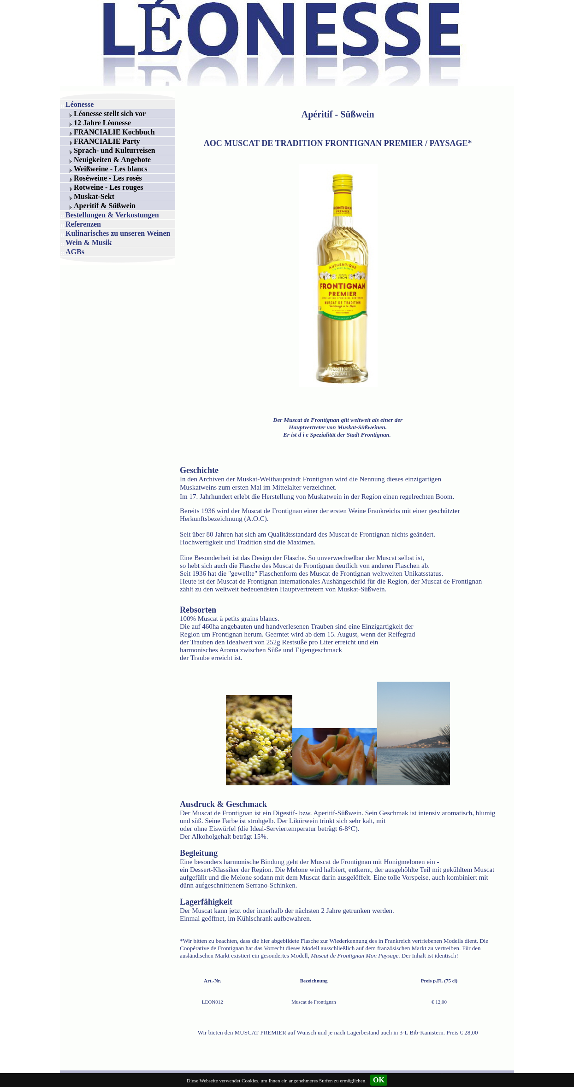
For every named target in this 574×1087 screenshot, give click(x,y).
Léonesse (79, 104)
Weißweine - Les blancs (111, 169)
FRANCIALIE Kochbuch (114, 132)
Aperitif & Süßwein (105, 206)
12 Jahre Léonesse (102, 123)
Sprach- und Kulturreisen (114, 150)
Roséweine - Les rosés (108, 178)
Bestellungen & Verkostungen (112, 215)
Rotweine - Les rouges (108, 187)
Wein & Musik (88, 242)
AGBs (74, 252)
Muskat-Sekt (94, 196)
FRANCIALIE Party (107, 141)
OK (379, 1080)
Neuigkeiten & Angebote (112, 160)
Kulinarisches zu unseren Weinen (117, 233)
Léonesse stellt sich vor (110, 113)
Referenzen (83, 224)
